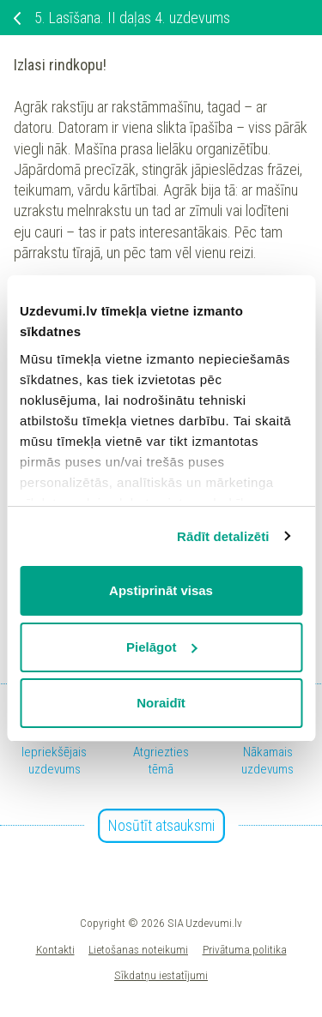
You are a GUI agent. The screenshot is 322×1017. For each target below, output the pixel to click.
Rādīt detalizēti (223, 536)
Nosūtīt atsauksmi (161, 825)
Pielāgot (161, 647)
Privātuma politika (245, 949)
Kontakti (55, 949)
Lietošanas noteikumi (138, 949)
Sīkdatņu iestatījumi (161, 975)
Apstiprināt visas (161, 590)
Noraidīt (161, 702)
